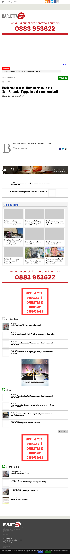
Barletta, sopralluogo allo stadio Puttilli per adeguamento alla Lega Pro (21, 71)
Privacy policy (6, 541)
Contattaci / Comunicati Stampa (11, 540)
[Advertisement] (35, 49)
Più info (40, 552)
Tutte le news (62, 431)
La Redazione (6, 538)
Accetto (48, 552)
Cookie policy (6, 543)
